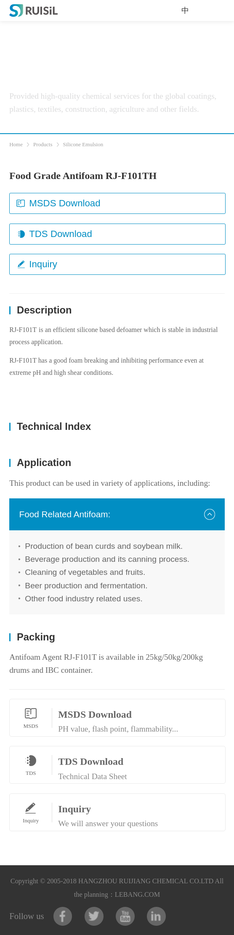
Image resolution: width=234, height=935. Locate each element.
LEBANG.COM (137, 894)
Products (43, 144)
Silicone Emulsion (83, 144)
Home (16, 144)
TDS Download (54, 234)
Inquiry (36, 264)
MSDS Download (58, 203)
